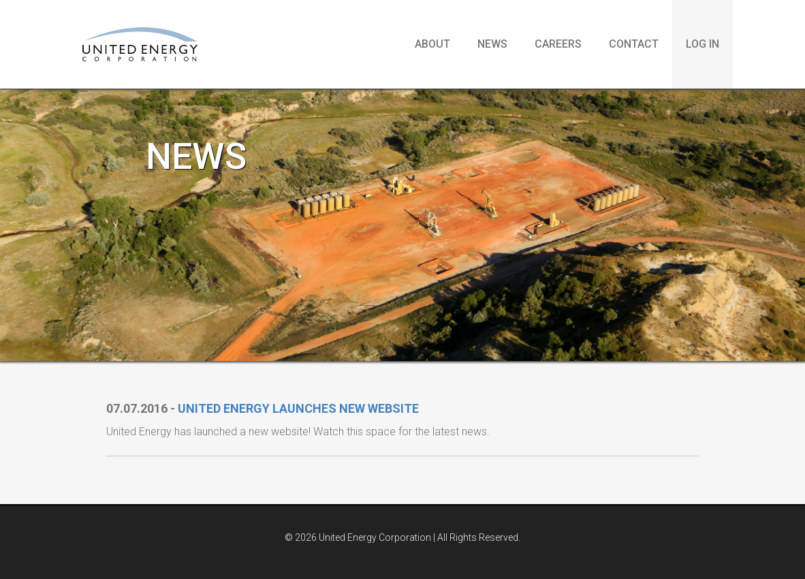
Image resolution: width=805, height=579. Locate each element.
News (492, 43)
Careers (558, 43)
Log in (702, 43)
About (432, 43)
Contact (634, 43)
